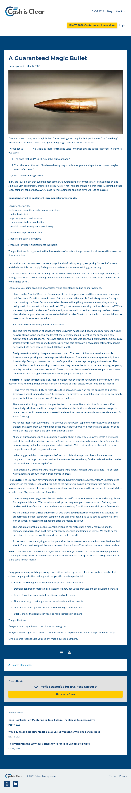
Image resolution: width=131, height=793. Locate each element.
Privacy (123, 776)
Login (122, 25)
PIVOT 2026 (97, 11)
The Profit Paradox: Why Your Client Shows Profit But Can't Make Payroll (49, 743)
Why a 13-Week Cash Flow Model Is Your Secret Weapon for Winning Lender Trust (54, 731)
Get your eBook (65, 694)
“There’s (27, 148)
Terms (112, 776)
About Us (120, 11)
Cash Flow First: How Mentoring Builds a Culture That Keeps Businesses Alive (51, 720)
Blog (109, 11)
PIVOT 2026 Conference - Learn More (92, 25)
